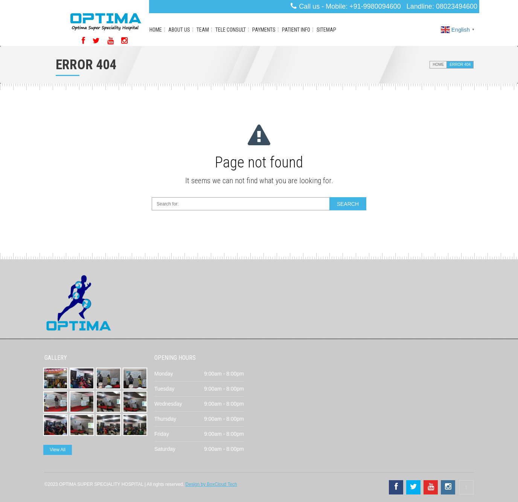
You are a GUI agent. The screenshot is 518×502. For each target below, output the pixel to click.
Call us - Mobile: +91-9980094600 (350, 6)
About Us (179, 30)
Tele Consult (230, 30)
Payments (264, 30)
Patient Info (296, 30)
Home (155, 30)
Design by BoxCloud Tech (211, 484)
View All (58, 449)
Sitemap (326, 30)
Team (203, 30)
